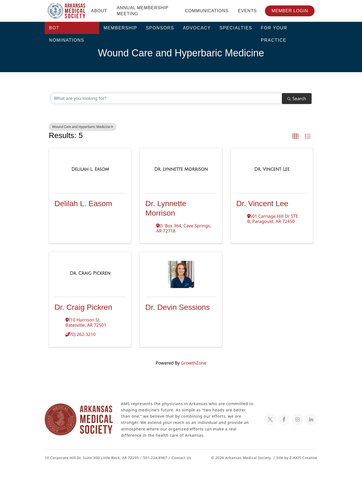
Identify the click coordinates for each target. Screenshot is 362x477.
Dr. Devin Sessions (177, 307)
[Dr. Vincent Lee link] (271, 169)
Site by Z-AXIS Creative (296, 457)
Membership (120, 28)
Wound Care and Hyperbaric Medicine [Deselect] (81, 127)
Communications (206, 10)
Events (247, 10)
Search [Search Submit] (296, 98)
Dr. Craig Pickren (83, 307)
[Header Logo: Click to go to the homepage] (66, 11)
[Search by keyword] (166, 98)
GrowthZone (193, 362)
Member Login (290, 10)
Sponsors (160, 28)
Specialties (235, 28)
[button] (295, 136)
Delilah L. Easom (83, 203)
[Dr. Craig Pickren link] (90, 273)
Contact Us (178, 457)
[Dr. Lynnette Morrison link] (181, 169)
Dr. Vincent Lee (262, 203)
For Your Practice (274, 30)
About (99, 10)
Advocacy (197, 28)
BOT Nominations (66, 30)
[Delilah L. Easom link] (90, 169)
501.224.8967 (153, 457)
